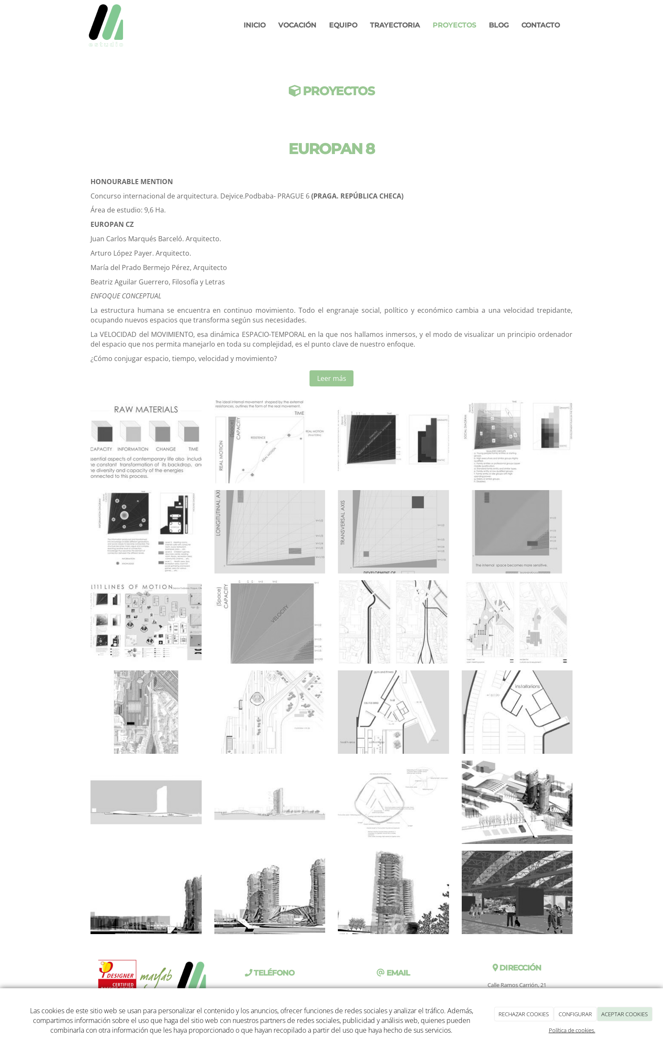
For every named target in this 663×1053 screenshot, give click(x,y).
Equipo (343, 25)
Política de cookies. (572, 1030)
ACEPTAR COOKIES (624, 1014)
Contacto (540, 25)
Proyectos (454, 25)
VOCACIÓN (297, 25)
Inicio (255, 25)
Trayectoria (395, 25)
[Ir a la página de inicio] (105, 25)
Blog (499, 25)
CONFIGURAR (575, 1014)
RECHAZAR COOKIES (524, 1014)
